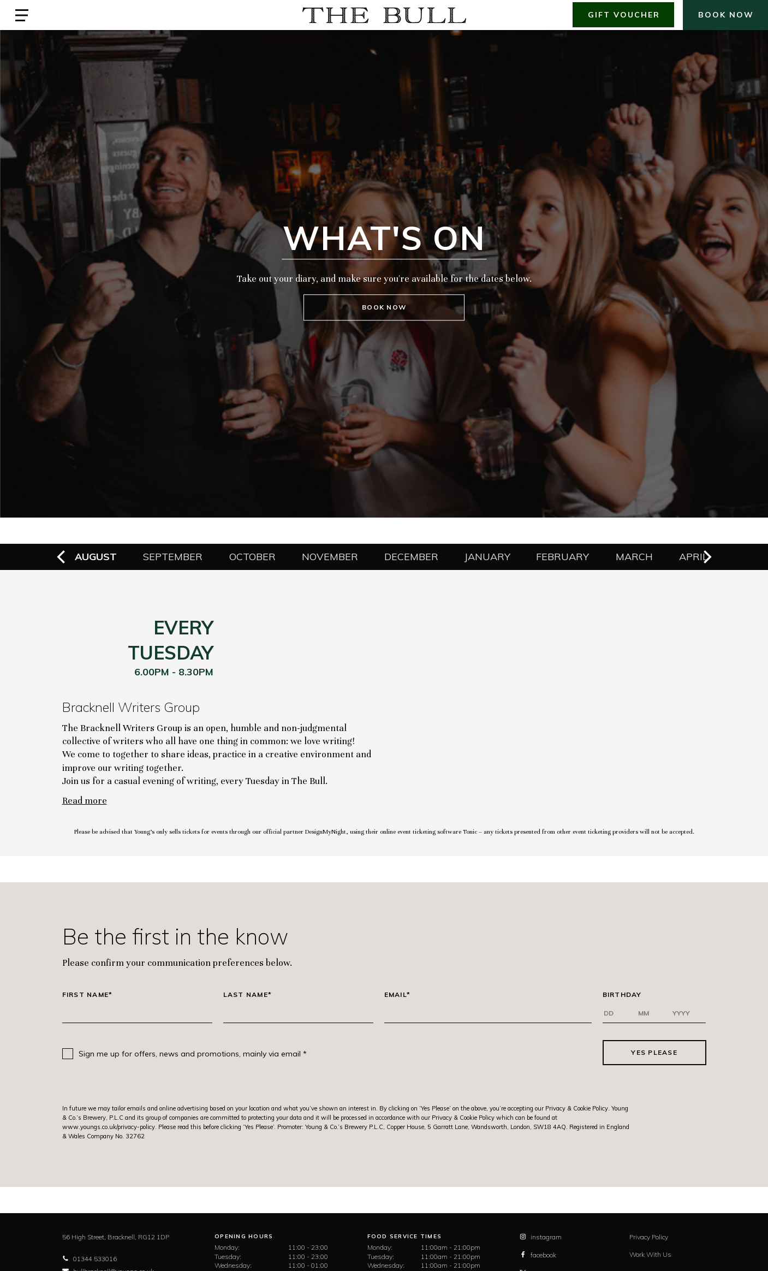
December (411, 556)
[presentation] (455, 1052)
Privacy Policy (648, 1237)
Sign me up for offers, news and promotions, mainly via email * (193, 1054)
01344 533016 (89, 1259)
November (330, 556)
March (634, 556)
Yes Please (654, 1052)
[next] (706, 556)
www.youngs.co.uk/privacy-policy (108, 1127)
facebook (538, 1255)
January (487, 556)
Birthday (622, 994)
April (693, 556)
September (173, 556)
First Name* (87, 994)
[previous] (62, 556)
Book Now (384, 308)
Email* (397, 994)
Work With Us (650, 1254)
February (562, 556)
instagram (541, 1237)
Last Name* (247, 994)
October (252, 556)
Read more (84, 800)
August (96, 556)
